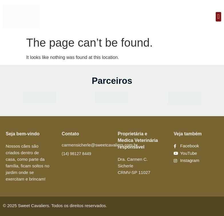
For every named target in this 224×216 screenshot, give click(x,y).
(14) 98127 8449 (76, 153)
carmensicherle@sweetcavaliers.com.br (100, 144)
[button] (218, 16)
